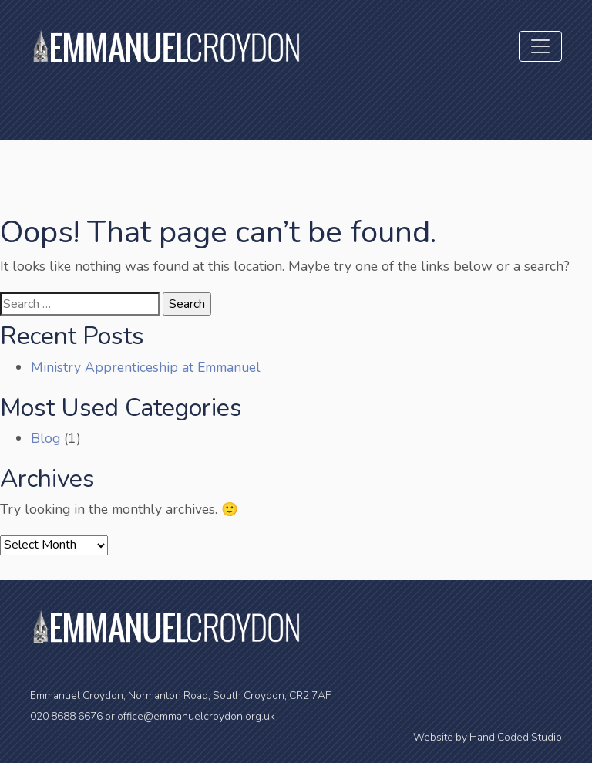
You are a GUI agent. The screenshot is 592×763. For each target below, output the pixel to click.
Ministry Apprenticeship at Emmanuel (146, 367)
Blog (45, 438)
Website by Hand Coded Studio (487, 737)
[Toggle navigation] (540, 46)
